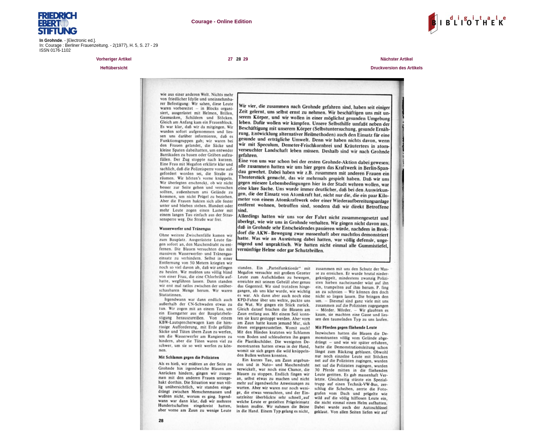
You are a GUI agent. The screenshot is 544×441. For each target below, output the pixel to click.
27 (230, 59)
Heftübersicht (113, 67)
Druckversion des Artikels (397, 67)
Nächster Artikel (397, 59)
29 (245, 59)
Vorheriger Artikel (114, 59)
